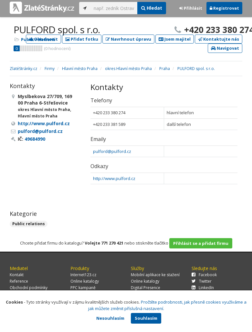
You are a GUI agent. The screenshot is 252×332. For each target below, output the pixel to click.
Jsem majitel (175, 39)
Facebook (204, 274)
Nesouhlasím (110, 318)
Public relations (38, 39)
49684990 (35, 139)
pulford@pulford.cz (112, 151)
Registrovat (224, 8)
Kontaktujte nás (218, 39)
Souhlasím (146, 318)
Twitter (202, 281)
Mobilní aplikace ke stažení (155, 274)
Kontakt (17, 274)
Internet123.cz (83, 274)
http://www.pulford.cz (114, 178)
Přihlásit (190, 8)
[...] (114, 8)
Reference (19, 281)
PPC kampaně (83, 287)
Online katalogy (84, 281)
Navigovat (225, 48)
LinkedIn (203, 287)
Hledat (151, 8)
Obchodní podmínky (28, 287)
